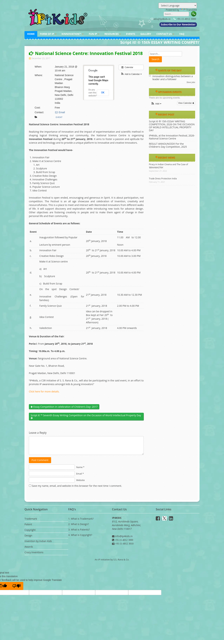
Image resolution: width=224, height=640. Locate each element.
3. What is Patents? (79, 529)
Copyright (30, 530)
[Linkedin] (171, 519)
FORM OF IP (47, 34)
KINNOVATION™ (71, 34)
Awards (28, 546)
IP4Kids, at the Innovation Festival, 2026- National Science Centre (172, 137)
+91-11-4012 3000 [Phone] (123, 540)
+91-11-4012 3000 (186, 18)
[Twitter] (164, 519)
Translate (188, 9)
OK (102, 92)
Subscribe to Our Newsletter (178, 24)
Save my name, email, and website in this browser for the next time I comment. (77, 485)
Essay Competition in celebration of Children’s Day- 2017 (64, 406)
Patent (28, 524)
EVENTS (130, 34)
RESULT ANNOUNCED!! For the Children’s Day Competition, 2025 (168, 145)
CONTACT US (164, 34)
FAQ (181, 34)
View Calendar (186, 103)
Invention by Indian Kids (38, 541)
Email (60, 112)
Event (59, 117)
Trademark (30, 518)
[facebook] (158, 519)
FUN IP (93, 34)
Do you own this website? (93, 93)
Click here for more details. (44, 391)
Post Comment (39, 460)
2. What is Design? (78, 524)
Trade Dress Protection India (163, 178)
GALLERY (145, 34)
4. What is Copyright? (80, 535)
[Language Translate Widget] (177, 5)
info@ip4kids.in (161, 18)
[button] (131, 74)
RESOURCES (111, 34)
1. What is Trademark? (81, 518)
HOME (31, 34)
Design (28, 535)
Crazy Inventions (33, 552)
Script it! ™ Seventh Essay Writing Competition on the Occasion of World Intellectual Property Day (86, 416)
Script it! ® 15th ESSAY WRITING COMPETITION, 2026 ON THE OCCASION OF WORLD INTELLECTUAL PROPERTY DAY (172, 126)
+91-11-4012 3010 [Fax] (124, 543)
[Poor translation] (16, 586)
